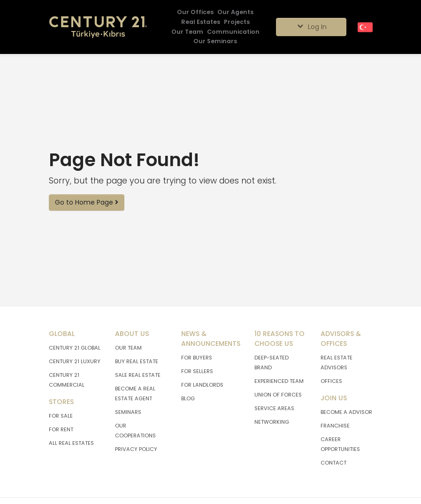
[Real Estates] (200, 22)
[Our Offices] (195, 12)
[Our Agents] (235, 12)
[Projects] (237, 22)
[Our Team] (187, 32)
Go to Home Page (86, 202)
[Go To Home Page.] (98, 27)
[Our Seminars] (215, 41)
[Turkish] (365, 26)
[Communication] (233, 32)
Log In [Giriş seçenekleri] (311, 26)
